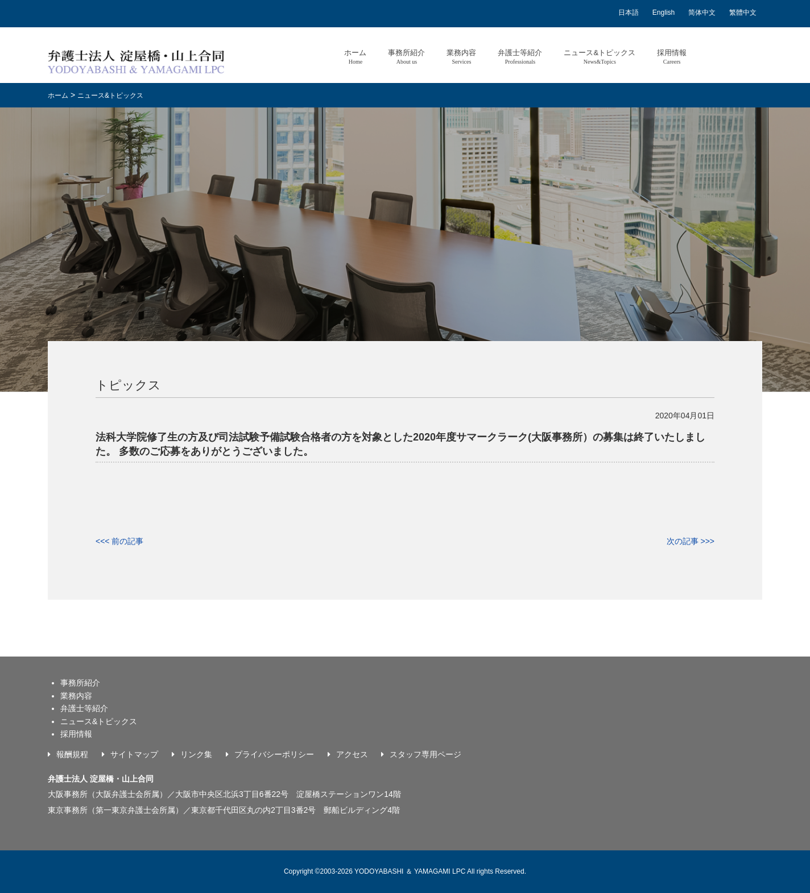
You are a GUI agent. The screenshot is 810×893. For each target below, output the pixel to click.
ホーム (355, 56)
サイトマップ (134, 754)
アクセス (352, 754)
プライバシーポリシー (274, 754)
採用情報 (672, 56)
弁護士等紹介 (520, 56)
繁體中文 (743, 12)
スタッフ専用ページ (425, 754)
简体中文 (702, 12)
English (663, 12)
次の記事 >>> (690, 541)
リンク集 (196, 754)
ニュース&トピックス (599, 56)
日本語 (628, 12)
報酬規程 (72, 754)
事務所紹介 (406, 56)
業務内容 (461, 56)
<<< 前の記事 (119, 541)
